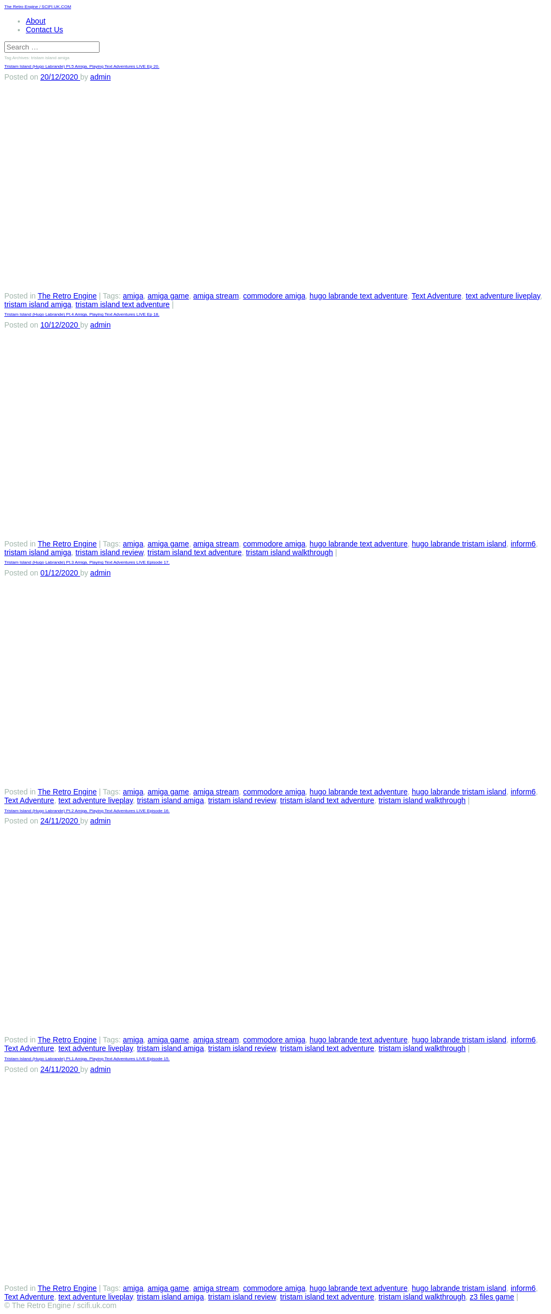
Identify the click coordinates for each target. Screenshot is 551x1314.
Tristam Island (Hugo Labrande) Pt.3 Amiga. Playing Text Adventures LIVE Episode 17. (86, 562)
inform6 (523, 543)
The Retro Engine (67, 296)
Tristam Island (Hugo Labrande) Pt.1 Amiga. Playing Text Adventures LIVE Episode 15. (86, 1058)
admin (100, 77)
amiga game (168, 296)
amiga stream (216, 296)
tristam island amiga (38, 304)
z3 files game (492, 1296)
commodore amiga (274, 296)
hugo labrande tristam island (459, 543)
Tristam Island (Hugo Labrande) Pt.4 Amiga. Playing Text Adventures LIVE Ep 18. (81, 314)
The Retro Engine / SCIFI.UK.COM (37, 6)
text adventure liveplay (502, 296)
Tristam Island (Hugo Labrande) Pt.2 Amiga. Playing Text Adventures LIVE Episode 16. (86, 810)
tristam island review (109, 552)
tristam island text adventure (122, 304)
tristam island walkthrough (289, 552)
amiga (133, 296)
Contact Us (44, 29)
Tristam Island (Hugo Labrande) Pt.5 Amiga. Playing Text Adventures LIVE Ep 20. (81, 66)
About (36, 21)
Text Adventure (437, 296)
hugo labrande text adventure (358, 296)
